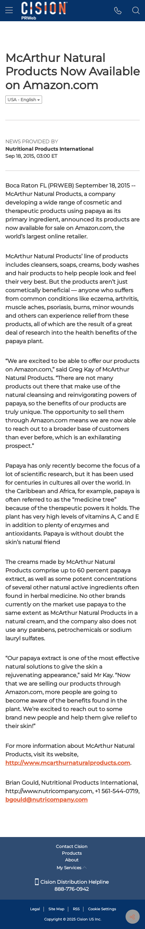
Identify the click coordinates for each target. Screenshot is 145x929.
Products (72, 853)
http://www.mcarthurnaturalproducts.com (67, 763)
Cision (82, 919)
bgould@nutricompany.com (46, 799)
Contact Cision (71, 846)
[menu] (9, 10)
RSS (76, 909)
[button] (118, 10)
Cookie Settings (102, 909)
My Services (72, 867)
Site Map (56, 909)
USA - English (23, 99)
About (72, 859)
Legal (35, 909)
